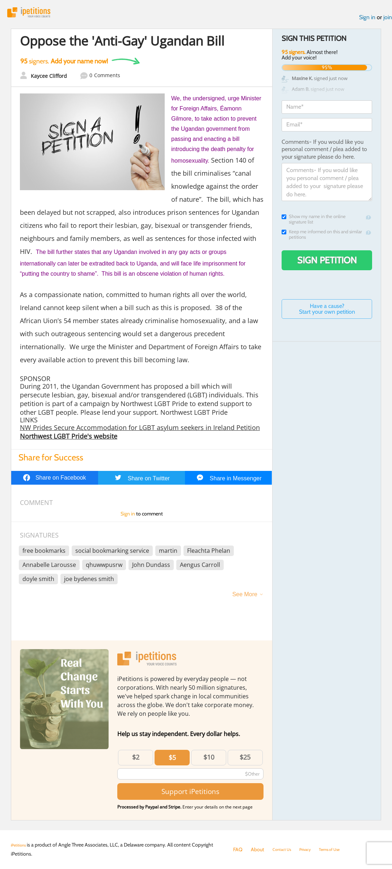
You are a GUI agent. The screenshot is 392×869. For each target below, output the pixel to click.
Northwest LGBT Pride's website (68, 440)
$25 (245, 761)
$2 (135, 761)
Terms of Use (343, 849)
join (387, 21)
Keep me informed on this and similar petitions (322, 238)
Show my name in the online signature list (314, 223)
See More (244, 598)
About (257, 849)
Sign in (367, 21)
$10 (208, 761)
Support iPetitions (190, 795)
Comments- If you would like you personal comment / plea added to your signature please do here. (324, 153)
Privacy (312, 849)
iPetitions (37, 14)
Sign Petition (327, 264)
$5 (172, 761)
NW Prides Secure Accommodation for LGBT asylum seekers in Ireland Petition (140, 431)
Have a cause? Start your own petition (327, 312)
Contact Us (285, 849)
